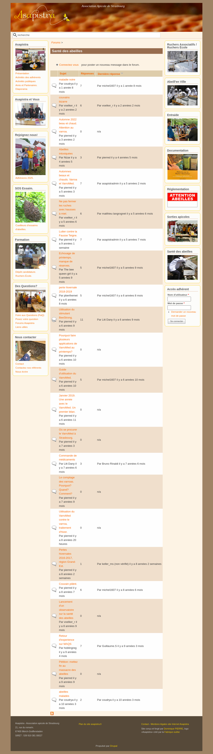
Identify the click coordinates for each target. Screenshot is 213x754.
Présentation (22, 73)
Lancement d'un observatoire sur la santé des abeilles (66, 609)
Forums (56, 42)
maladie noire (67, 79)
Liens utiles (21, 327)
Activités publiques (25, 81)
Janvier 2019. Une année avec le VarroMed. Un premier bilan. (67, 403)
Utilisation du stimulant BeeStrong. (66, 313)
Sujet (63, 73)
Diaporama (21, 89)
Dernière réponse (111, 73)
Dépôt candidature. (25, 271)
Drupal (113, 745)
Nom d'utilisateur (178, 294)
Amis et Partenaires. (26, 85)
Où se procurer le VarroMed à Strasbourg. (68, 433)
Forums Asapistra (24, 323)
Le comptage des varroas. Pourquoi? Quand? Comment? (67, 485)
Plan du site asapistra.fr (90, 724)
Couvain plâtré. (68, 583)
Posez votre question (26, 319)
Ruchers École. (23, 275)
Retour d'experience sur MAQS (66, 639)
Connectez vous (69, 64)
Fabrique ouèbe (172, 732)
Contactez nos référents (28, 367)
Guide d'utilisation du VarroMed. (67, 373)
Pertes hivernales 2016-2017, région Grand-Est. (67, 558)
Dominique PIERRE (173, 728)
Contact (19, 363)
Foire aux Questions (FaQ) (29, 315)
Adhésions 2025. (24, 177)
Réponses (87, 73)
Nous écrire (21, 371)
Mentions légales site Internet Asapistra (170, 724)
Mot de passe (176, 303)
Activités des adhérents (28, 77)
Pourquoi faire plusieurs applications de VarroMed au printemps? (68, 343)
